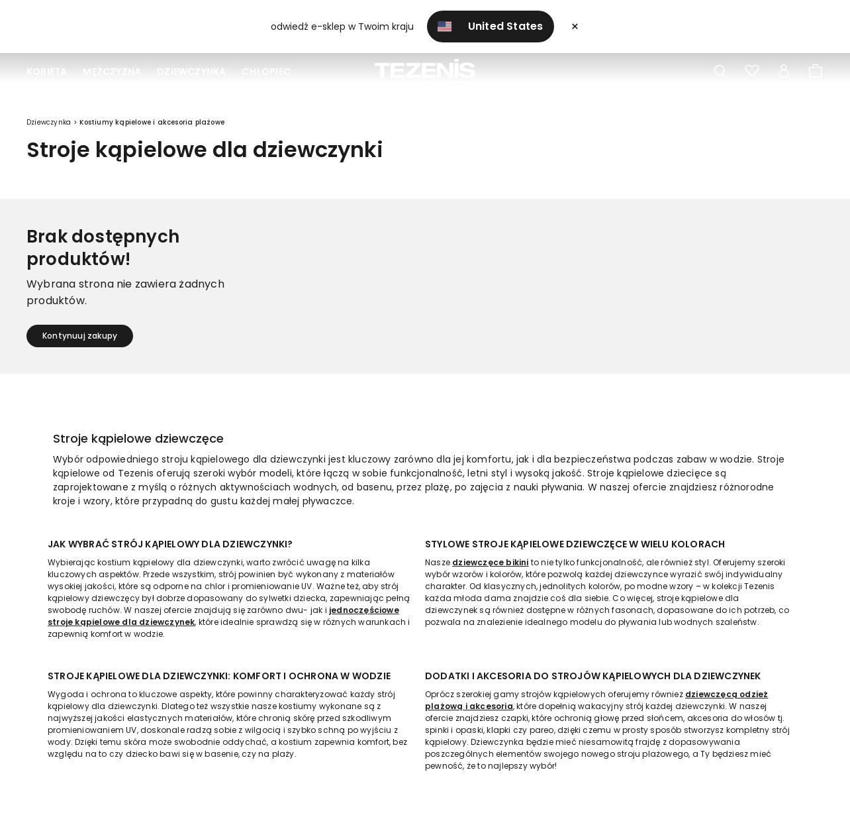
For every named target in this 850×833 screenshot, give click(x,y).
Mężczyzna (112, 71)
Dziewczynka (191, 71)
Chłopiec (266, 71)
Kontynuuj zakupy (79, 335)
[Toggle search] (720, 72)
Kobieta (46, 71)
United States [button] (490, 26)
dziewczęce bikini (490, 562)
